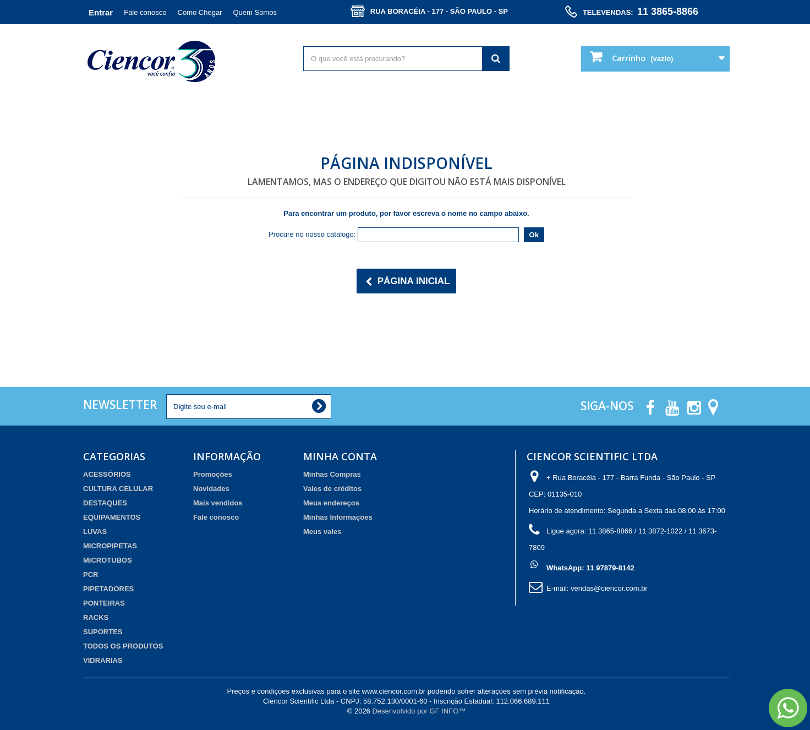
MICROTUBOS (107, 560)
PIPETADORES (108, 589)
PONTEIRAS (104, 603)
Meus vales (322, 531)
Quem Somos (254, 12)
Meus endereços (331, 503)
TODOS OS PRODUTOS (123, 646)
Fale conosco (145, 12)
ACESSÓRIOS (107, 474)
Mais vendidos (218, 503)
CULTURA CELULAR (118, 488)
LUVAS (95, 531)
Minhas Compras (332, 474)
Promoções (212, 474)
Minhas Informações (338, 517)
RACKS (95, 617)
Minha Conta (340, 456)
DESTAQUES (105, 503)
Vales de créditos (332, 488)
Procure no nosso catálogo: (312, 234)
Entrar (101, 12)
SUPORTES (103, 632)
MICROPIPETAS (110, 546)
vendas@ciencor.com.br (609, 588)
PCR (90, 574)
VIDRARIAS (103, 660)
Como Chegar (200, 12)
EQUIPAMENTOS (111, 517)
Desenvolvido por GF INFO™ (419, 711)
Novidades (211, 488)
